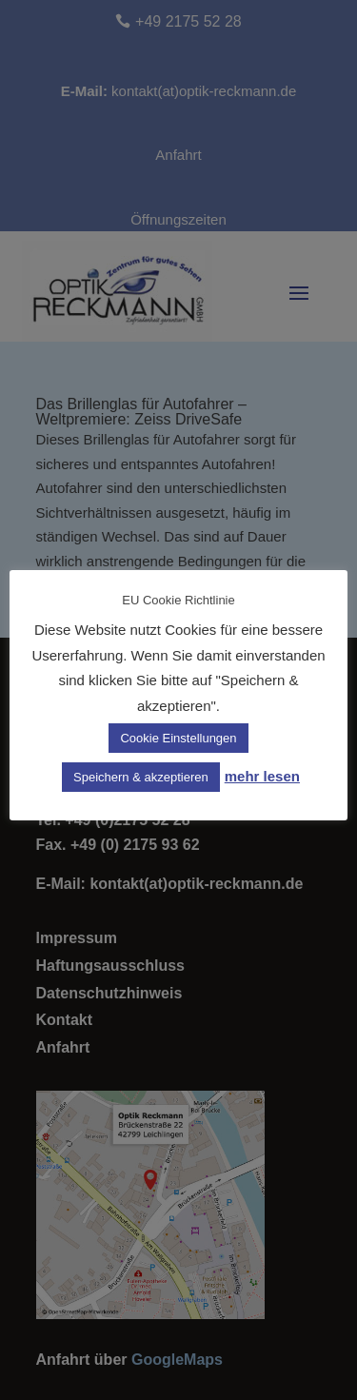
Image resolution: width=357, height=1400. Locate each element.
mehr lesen (262, 776)
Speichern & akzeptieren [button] (140, 777)
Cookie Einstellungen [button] (178, 738)
